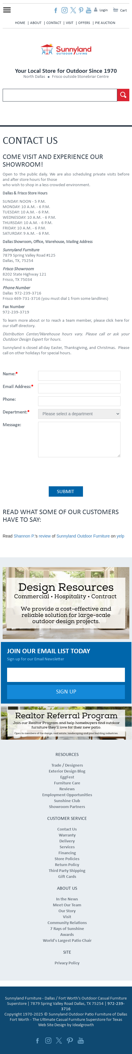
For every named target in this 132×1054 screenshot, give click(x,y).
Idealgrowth (83, 1025)
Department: (16, 412)
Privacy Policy (67, 963)
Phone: (9, 399)
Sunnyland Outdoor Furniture (83, 536)
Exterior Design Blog (67, 771)
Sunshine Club (67, 801)
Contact (53, 23)
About (35, 23)
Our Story (67, 911)
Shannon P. (24, 536)
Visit (69, 23)
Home (20, 23)
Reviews (67, 789)
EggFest (67, 777)
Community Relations (67, 923)
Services (67, 847)
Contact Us (67, 829)
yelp (120, 536)
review (44, 536)
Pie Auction (105, 23)
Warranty (67, 835)
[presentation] (80, 471)
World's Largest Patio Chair (67, 941)
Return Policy (67, 865)
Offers (84, 23)
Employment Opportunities (67, 795)
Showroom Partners (67, 807)
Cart (123, 10)
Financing (67, 853)
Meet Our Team (67, 905)
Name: (10, 374)
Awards (67, 935)
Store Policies (67, 859)
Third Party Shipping (67, 871)
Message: (12, 425)
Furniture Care (67, 783)
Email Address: (18, 386)
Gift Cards (67, 877)
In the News (67, 899)
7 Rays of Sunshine (67, 929)
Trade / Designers (67, 765)
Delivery (67, 841)
